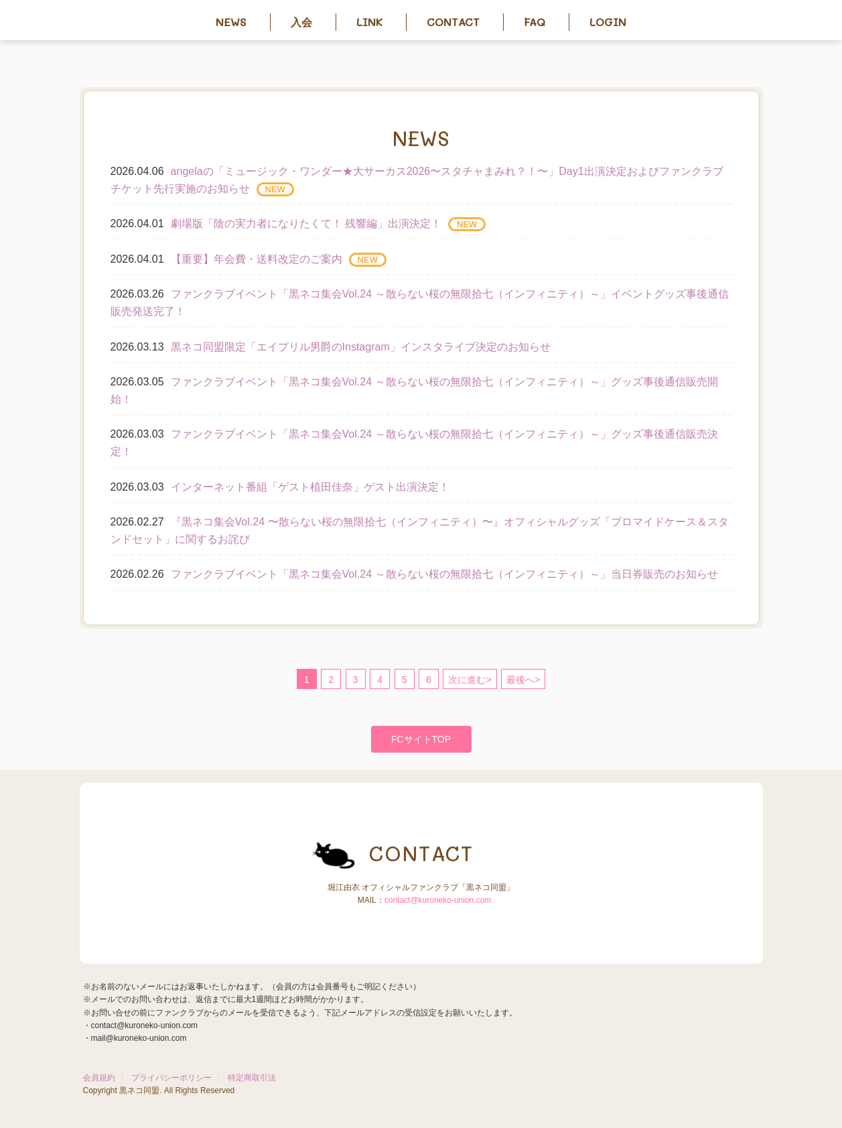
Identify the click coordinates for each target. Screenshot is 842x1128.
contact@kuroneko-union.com (438, 900)
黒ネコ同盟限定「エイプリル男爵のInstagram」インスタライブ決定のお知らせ (361, 347)
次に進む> (469, 679)
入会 (301, 22)
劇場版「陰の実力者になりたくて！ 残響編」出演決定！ (306, 223)
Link (369, 22)
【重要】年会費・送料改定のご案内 (256, 259)
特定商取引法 (252, 1077)
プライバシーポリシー (171, 1077)
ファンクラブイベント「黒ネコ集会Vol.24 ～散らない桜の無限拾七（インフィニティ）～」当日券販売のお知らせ (444, 574)
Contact (453, 22)
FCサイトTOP (421, 739)
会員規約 (99, 1077)
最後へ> (523, 679)
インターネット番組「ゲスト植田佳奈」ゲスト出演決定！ (310, 487)
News (231, 22)
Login (607, 22)
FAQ (534, 22)
